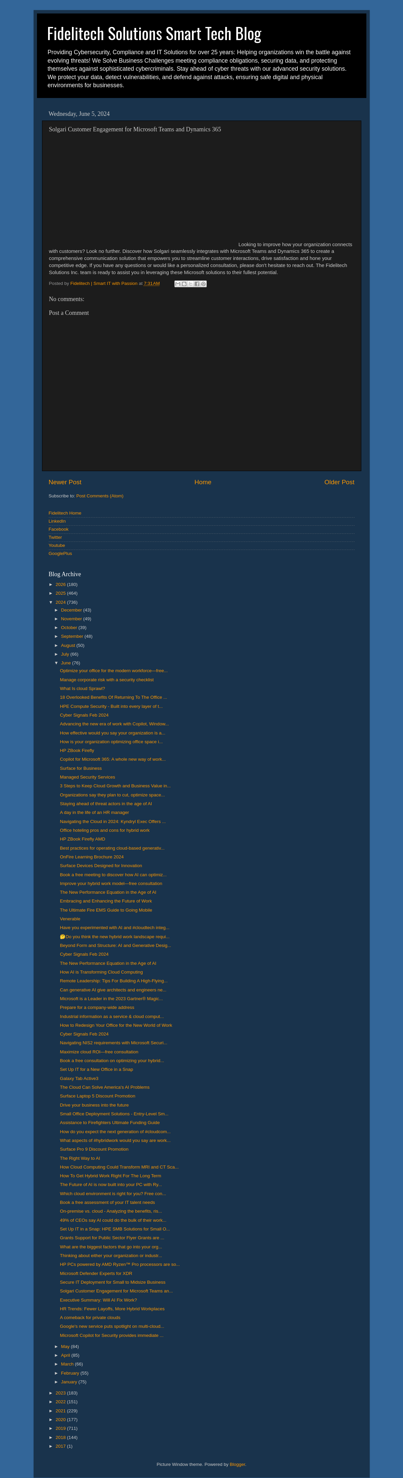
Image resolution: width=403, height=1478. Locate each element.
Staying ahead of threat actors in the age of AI (106, 803)
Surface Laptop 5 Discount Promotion (97, 1095)
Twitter (55, 537)
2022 (61, 1401)
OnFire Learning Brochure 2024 (92, 856)
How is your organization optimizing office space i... (111, 741)
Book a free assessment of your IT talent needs (107, 1202)
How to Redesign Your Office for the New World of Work (116, 1025)
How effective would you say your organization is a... (112, 732)
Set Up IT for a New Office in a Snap (96, 1069)
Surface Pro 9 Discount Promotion (94, 1149)
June (66, 662)
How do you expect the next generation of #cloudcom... (115, 1131)
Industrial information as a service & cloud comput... (112, 1016)
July (66, 654)
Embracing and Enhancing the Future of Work (106, 901)
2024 (61, 602)
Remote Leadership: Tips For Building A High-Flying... (113, 980)
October (70, 627)
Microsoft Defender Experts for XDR (96, 1273)
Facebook (59, 529)
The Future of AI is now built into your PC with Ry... (111, 1184)
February (71, 1373)
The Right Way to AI (80, 1158)
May (66, 1346)
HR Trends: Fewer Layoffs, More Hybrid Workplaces (112, 1308)
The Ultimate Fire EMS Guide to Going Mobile (106, 910)
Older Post (339, 482)
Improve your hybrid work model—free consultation (111, 883)
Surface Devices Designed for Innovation (101, 865)
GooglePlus (60, 553)
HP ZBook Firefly (77, 750)
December (72, 610)
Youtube (57, 545)
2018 (61, 1437)
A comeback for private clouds (90, 1317)
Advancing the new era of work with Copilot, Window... (114, 723)
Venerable (70, 918)
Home (203, 482)
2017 (61, 1446)
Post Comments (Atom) (99, 495)
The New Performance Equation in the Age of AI (108, 892)
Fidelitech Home (65, 513)
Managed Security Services (87, 777)
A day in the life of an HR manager (94, 812)
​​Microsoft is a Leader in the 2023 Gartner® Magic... (111, 998)
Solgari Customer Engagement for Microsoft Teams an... (116, 1290)
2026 (61, 584)
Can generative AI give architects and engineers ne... (113, 989)
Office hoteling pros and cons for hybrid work (105, 830)
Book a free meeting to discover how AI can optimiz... (113, 874)
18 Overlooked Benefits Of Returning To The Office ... (113, 697)
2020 (61, 1419)
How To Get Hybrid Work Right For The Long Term (110, 1175)
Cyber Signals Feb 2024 (84, 715)
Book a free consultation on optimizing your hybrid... (112, 1060)
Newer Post (65, 482)
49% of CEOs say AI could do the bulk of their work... (113, 1220)
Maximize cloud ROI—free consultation (99, 1051)
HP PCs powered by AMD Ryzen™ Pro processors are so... (120, 1264)
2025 (61, 593)
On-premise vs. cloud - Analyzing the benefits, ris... (111, 1211)
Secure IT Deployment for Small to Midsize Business (112, 1282)
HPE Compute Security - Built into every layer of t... (111, 706)
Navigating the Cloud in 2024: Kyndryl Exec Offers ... (113, 821)
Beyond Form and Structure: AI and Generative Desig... (115, 945)
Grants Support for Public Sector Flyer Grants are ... (112, 1237)
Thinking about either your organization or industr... (111, 1255)
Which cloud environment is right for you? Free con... (113, 1193)
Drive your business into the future (94, 1105)
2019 (61, 1428)
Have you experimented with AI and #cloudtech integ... (114, 927)
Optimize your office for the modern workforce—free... (114, 670)
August (69, 645)
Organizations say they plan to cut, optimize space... (112, 794)
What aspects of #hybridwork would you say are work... (115, 1140)
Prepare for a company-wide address (97, 1007)
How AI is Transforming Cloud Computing (101, 972)
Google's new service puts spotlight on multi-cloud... (112, 1326)
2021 (61, 1410)
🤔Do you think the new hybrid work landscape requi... (114, 936)
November (72, 618)
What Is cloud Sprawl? (82, 688)
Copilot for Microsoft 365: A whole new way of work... (113, 759)
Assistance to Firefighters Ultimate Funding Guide (110, 1122)
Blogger (237, 1464)
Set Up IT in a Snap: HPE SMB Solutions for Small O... (115, 1228)
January (70, 1381)
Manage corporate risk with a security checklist (107, 679)
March (68, 1364)
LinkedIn (57, 521)
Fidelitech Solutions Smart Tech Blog (154, 33)
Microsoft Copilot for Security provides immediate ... (111, 1335)
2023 (61, 1392)
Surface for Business (81, 768)
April (66, 1355)
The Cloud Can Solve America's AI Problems (105, 1087)
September (73, 636)
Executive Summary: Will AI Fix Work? (98, 1300)
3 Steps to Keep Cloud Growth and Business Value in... (115, 785)
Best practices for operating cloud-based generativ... (112, 848)
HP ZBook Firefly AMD (82, 839)
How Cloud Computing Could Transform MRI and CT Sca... (119, 1167)
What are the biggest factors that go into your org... (111, 1246)
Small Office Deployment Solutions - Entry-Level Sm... (114, 1113)
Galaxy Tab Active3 (79, 1078)
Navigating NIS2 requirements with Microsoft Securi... (113, 1042)
